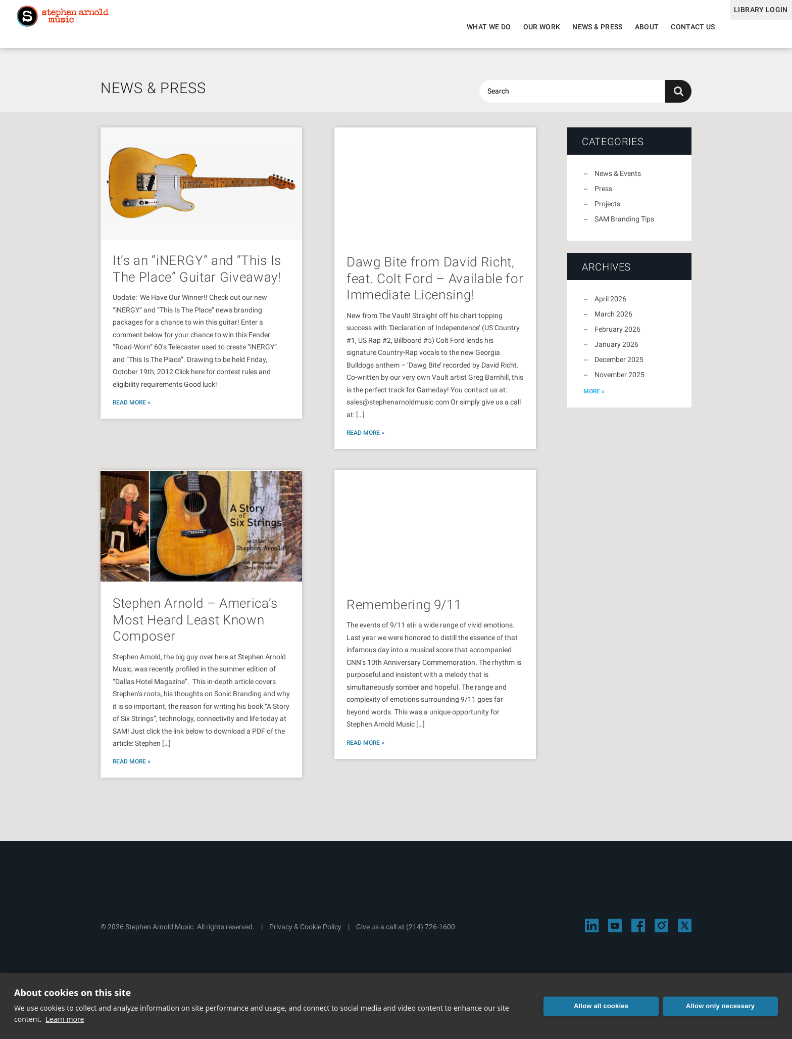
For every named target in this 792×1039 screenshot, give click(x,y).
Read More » (132, 408)
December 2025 (619, 366)
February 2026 (617, 335)
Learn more (64, 1019)
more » (594, 397)
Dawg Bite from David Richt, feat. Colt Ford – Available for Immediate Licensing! (434, 284)
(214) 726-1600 (430, 933)
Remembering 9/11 (403, 610)
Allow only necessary (720, 1006)
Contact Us (677, 27)
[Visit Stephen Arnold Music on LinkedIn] (592, 931)
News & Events (618, 179)
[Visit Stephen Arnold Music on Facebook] (638, 931)
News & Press (582, 27)
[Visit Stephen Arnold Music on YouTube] (615, 931)
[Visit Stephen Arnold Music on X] (684, 931)
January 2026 (616, 350)
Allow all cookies (601, 1006)
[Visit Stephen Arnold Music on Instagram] (661, 931)
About (631, 27)
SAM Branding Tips (624, 225)
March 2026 (613, 320)
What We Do (473, 27)
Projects (607, 210)
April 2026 (610, 305)
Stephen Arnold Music (76, 27)
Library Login (753, 27)
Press (603, 195)
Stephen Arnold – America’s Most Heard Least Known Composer (195, 626)
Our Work (525, 27)
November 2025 (620, 381)
